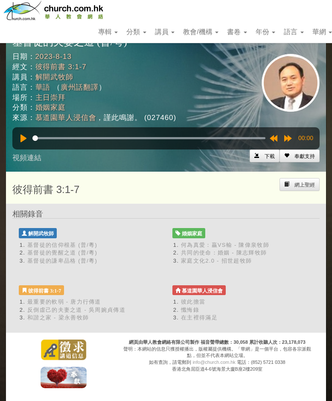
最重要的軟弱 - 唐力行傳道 (64, 302)
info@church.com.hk (213, 362)
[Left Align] (300, 155)
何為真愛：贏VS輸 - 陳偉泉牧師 (225, 245)
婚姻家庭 (50, 107)
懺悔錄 (190, 310)
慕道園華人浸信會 (65, 118)
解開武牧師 (54, 77)
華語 (43, 87)
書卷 (237, 31)
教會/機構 (200, 31)
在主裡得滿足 (199, 317)
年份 (265, 31)
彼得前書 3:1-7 (61, 67)
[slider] (148, 138)
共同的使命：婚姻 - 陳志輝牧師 (224, 252)
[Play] (23, 138)
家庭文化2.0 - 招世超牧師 (216, 261)
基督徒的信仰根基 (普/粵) (62, 245)
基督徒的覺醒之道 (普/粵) (62, 252)
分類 (136, 31)
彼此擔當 (193, 302)
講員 (165, 31)
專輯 (108, 31)
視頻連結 (26, 158)
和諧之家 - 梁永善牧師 (58, 317)
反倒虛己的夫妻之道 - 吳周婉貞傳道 (76, 310)
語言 (293, 31)
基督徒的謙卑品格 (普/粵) (62, 261)
